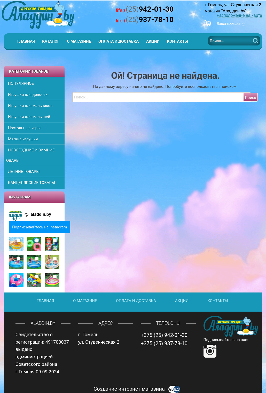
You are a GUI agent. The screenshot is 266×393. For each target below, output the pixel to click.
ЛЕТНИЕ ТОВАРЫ (24, 171)
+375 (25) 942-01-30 (164, 335)
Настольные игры (24, 128)
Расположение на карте (239, 15)
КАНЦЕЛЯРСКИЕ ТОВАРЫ (31, 182)
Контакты (177, 41)
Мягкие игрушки (23, 139)
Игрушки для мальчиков (30, 105)
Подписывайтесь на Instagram (39, 227)
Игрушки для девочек (28, 94)
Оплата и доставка (118, 41)
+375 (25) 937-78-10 (164, 343)
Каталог (50, 41)
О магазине (79, 41)
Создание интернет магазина (136, 389)
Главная (26, 41)
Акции (153, 41)
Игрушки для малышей (29, 116)
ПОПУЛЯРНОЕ (21, 83)
